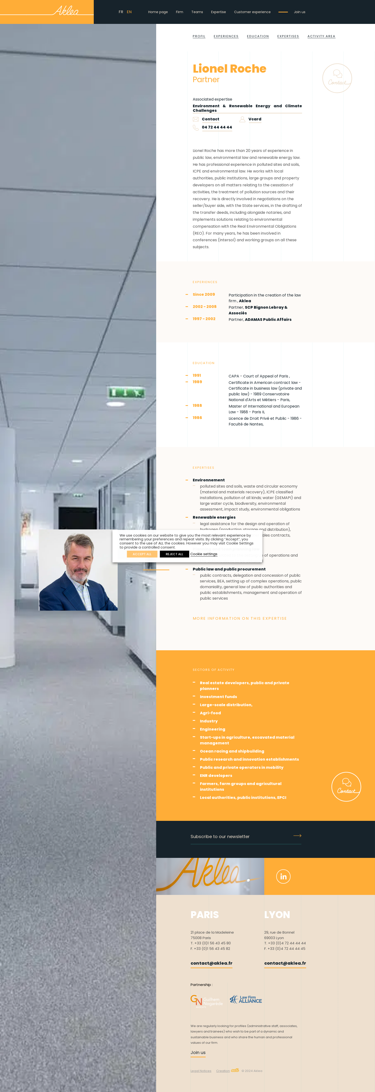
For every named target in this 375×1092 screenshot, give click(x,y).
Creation (227, 1071)
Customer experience (252, 12)
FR (121, 12)
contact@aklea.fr (211, 963)
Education (258, 36)
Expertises (288, 36)
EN (129, 12)
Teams (197, 12)
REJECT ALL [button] (174, 554)
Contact (206, 119)
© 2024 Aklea (252, 1071)
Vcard (250, 119)
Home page (158, 12)
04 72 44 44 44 (217, 127)
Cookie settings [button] (203, 554)
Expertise (218, 12)
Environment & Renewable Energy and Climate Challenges (247, 108)
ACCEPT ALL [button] (142, 554)
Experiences (226, 36)
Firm (179, 12)
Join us (299, 12)
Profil (199, 36)
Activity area (322, 36)
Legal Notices (201, 1071)
